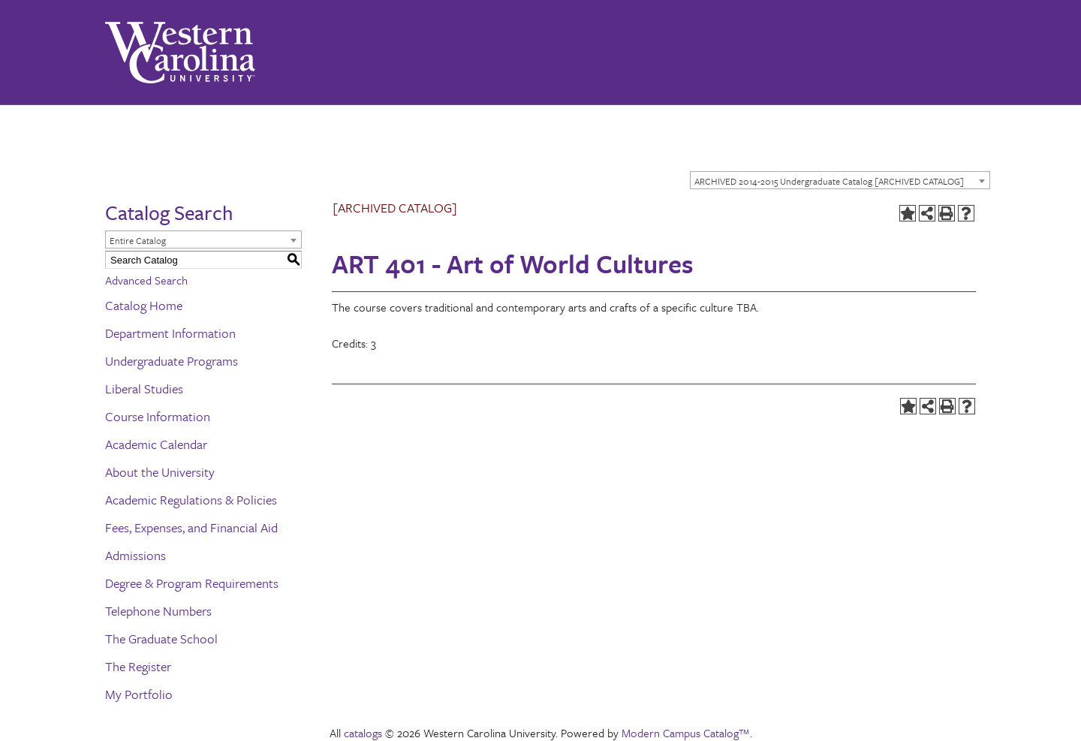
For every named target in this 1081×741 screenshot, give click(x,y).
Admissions (135, 555)
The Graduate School (161, 638)
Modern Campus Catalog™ (686, 732)
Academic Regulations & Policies (191, 499)
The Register (138, 666)
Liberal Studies (144, 388)
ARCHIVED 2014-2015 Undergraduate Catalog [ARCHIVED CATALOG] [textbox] (829, 181)
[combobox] (840, 180)
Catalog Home (143, 305)
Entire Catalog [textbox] (138, 240)
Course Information (157, 416)
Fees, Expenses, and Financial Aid (191, 527)
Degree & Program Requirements (192, 583)
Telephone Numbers (158, 610)
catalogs (363, 732)
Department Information (170, 333)
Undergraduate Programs (171, 360)
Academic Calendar (156, 444)
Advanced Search (146, 280)
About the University (160, 471)
